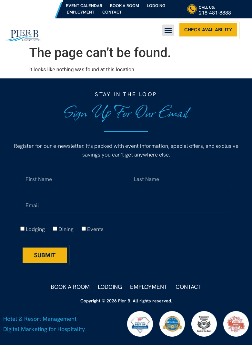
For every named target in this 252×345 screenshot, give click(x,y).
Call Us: (207, 7)
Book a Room (124, 5)
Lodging (156, 5)
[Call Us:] (192, 9)
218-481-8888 (215, 12)
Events (95, 229)
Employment (81, 12)
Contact (112, 12)
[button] (168, 30)
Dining (66, 229)
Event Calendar (84, 5)
